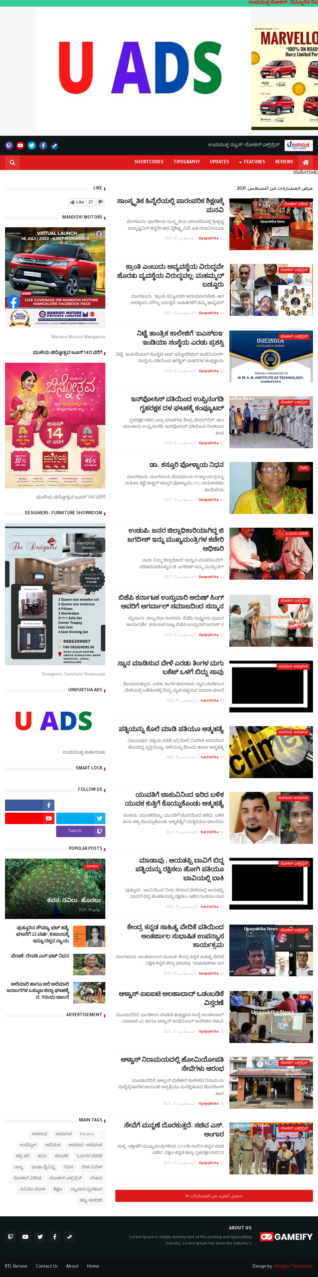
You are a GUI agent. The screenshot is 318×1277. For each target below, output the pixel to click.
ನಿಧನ (68, 1168)
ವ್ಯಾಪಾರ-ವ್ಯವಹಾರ (86, 1190)
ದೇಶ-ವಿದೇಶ (92, 1168)
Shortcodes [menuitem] (149, 162)
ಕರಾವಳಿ (61, 1157)
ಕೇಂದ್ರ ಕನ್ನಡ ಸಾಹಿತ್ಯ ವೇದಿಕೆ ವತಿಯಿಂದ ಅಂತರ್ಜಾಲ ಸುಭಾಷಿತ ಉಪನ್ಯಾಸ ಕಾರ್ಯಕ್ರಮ (175, 937)
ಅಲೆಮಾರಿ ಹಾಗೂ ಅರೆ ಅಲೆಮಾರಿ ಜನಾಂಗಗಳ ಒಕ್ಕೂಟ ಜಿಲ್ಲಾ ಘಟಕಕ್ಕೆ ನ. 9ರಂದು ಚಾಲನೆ (38, 991)
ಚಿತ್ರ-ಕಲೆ (22, 1157)
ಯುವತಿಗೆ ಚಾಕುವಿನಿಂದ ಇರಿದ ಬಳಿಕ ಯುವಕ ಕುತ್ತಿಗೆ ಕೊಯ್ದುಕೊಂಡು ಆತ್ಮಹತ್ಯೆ (174, 800)
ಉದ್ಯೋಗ (28, 1146)
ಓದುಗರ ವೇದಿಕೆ (89, 1157)
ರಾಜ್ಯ (18, 1168)
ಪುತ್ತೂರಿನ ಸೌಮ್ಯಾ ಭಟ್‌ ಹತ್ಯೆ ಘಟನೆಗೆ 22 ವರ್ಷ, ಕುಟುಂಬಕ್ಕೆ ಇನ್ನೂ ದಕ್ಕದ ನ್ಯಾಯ (42, 935)
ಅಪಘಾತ (64, 1135)
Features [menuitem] (254, 162)
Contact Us (47, 1267)
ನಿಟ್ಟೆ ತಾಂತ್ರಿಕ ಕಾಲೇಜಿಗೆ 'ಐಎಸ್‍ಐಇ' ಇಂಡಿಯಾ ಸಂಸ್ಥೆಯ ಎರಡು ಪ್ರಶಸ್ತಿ (180, 339)
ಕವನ (42, 1157)
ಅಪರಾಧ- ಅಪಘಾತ (85, 1146)
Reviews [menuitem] (284, 162)
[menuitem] (305, 162)
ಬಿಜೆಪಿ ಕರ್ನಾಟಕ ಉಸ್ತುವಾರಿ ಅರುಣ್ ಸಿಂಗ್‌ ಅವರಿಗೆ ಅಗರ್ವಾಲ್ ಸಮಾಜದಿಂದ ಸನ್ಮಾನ (171, 603)
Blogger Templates (294, 1267)
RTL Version (16, 1267)
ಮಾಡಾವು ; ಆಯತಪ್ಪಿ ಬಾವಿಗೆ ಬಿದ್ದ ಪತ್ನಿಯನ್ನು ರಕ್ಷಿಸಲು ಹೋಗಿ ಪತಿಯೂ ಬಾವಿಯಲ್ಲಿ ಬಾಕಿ (179, 871)
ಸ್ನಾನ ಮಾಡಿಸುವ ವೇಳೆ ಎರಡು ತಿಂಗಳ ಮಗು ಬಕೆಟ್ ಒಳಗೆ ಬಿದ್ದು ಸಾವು (171, 669)
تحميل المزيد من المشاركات (216, 1196)
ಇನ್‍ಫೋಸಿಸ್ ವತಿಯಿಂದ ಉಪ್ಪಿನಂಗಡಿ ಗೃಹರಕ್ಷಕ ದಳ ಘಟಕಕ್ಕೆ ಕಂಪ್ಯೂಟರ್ (177, 405)
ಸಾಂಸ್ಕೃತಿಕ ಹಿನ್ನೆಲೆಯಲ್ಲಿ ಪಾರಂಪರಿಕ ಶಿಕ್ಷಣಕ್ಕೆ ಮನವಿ (170, 207)
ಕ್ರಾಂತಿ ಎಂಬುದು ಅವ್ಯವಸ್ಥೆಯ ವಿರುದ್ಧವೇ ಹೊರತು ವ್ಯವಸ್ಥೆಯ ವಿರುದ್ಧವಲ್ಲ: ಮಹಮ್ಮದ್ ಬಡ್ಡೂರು (170, 277)
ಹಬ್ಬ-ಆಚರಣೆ (91, 1201)
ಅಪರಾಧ (39, 1135)
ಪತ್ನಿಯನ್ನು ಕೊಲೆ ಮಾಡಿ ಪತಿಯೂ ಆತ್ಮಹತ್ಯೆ (171, 730)
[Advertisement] (55, 1067)
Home (93, 1267)
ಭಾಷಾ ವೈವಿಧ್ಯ (43, 1168)
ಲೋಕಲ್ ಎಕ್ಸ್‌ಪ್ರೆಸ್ (65, 1179)
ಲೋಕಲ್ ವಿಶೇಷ (27, 1179)
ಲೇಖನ (96, 1179)
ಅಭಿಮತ (52, 1146)
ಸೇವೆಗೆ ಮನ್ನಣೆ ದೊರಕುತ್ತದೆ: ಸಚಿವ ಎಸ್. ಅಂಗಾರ (174, 1131)
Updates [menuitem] (219, 162)
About (72, 1267)
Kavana (87, 1135)
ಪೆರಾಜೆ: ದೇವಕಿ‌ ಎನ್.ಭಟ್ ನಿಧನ (40, 956)
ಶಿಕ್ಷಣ (58, 1190)
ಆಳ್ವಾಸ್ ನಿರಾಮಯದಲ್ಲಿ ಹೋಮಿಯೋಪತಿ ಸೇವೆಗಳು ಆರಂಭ (172, 1065)
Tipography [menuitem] (187, 162)
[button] (12, 162)
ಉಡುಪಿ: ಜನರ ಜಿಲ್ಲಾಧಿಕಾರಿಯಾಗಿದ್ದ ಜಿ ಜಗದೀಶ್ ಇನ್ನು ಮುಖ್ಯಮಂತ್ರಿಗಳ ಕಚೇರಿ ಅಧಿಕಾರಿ (175, 541)
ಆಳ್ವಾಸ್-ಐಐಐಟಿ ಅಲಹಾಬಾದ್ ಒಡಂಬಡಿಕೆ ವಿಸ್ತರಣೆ (171, 999)
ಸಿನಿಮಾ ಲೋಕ (32, 1190)
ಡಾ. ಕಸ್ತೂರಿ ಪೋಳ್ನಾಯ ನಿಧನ (186, 466)
